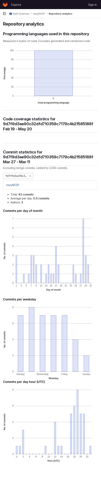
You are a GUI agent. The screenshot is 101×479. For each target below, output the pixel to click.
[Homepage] (5, 5)
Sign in (92, 4)
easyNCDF (12, 185)
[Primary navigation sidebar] (5, 14)
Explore (16, 4)
